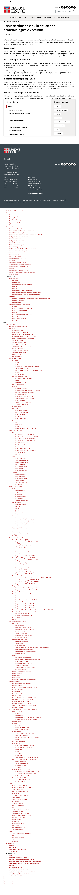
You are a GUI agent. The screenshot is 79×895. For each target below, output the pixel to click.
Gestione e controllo (21, 555)
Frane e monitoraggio (21, 773)
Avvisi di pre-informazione (23, 549)
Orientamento (16, 682)
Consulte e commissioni (16, 221)
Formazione (18, 763)
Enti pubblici (12, 856)
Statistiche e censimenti (19, 346)
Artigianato (15, 830)
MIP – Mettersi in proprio (22, 668)
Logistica (18, 759)
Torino (15, 184)
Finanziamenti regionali (22, 737)
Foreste (14, 389)
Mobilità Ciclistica (17, 692)
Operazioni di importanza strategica (25, 551)
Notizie (59, 106)
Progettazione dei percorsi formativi (25, 658)
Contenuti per (10, 852)
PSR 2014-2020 (20, 403)
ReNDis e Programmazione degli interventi (27, 745)
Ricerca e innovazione (18, 814)
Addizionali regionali (18, 846)
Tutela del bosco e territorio (23, 405)
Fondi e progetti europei (16, 543)
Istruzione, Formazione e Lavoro (18, 628)
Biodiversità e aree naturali (20, 379)
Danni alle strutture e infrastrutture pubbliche (28, 725)
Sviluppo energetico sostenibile (21, 822)
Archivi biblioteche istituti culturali (25, 437)
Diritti (14, 492)
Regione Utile (10, 253)
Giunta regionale (14, 217)
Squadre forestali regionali (23, 787)
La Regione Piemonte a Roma (18, 241)
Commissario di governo (19, 749)
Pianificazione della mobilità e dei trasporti (24, 704)
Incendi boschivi (20, 757)
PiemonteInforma (49, 17)
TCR (13, 848)
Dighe (17, 747)
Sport (14, 460)
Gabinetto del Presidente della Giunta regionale (23, 231)
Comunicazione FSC (21, 603)
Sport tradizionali (20, 468)
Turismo (14, 476)
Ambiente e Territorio (15, 361)
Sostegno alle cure (15, 117)
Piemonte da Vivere (63, 17)
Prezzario (18, 733)
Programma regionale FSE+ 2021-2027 (26, 547)
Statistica (15, 322)
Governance (18, 601)
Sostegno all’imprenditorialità (24, 670)
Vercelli (15, 188)
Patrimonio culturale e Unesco (24, 452)
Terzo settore (19, 516)
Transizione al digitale (18, 838)
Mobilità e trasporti (14, 688)
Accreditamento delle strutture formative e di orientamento (32, 654)
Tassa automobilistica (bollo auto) (22, 842)
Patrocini (12, 269)
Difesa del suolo (17, 739)
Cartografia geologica (21, 769)
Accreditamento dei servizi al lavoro (25, 674)
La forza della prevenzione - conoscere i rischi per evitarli (25, 870)
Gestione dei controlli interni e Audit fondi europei (23, 249)
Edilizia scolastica (17, 680)
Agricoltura (12, 330)
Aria (16, 367)
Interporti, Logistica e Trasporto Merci (23, 706)
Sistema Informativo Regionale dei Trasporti (25, 713)
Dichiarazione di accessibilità (11, 200)
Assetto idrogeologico (21, 743)
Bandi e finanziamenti (15, 257)
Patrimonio (12, 298)
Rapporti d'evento (20, 721)
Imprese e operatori (21, 397)
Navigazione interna (18, 700)
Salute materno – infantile (17, 134)
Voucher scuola (19, 632)
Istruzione (15, 630)
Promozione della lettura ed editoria (25, 454)
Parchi (17, 383)
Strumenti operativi (18, 812)
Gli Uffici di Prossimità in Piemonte (19, 866)
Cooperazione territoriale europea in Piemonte (28, 593)
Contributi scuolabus (18, 715)
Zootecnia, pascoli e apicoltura (21, 352)
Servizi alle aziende (17, 342)
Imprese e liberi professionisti (17, 858)
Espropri (14, 288)
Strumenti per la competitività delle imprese (28, 666)
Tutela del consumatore (22, 504)
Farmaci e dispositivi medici (17, 120)
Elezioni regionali (17, 284)
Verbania (15, 186)
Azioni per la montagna (22, 415)
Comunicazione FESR (21, 575)
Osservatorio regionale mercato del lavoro (24, 686)
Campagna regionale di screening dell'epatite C (22, 868)
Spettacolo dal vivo (21, 456)
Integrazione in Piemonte (22, 620)
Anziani (17, 514)
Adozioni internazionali (19, 531)
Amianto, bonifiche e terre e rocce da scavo (28, 369)
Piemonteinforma (14, 225)
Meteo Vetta (19, 419)
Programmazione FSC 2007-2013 (25, 613)
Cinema (17, 458)
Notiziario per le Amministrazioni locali (23, 292)
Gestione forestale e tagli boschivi (25, 395)
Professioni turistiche (21, 482)
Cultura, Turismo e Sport (16, 433)
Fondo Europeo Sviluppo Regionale (22, 824)
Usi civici (14, 290)
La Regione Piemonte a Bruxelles (18, 237)
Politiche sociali (16, 506)
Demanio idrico (16, 729)
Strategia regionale (20, 462)
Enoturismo (18, 488)
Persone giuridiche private (20, 533)
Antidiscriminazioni (21, 500)
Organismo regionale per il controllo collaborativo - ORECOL (26, 235)
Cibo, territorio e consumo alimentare (23, 336)
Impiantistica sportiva (21, 470)
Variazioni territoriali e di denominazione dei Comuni (27, 296)
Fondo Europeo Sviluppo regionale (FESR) (24, 563)
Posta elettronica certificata (12, 202)
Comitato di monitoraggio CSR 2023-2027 (27, 585)
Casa (13, 535)
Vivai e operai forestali (21, 407)
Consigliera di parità (21, 676)
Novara (15, 182)
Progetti (59, 118)
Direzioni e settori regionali (17, 229)
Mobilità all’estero (20, 652)
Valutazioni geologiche (22, 771)
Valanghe (18, 775)
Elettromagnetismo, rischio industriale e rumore (29, 373)
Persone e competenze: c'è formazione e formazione (24, 872)
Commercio (15, 834)
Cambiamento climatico (19, 387)
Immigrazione (19, 502)
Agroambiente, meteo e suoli (20, 332)
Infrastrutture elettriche (22, 735)
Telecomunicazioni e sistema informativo (27, 765)
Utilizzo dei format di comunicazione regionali (22, 274)
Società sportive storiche (22, 466)
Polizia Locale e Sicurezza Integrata (22, 286)
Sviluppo (11, 816)
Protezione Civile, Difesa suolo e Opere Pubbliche (23, 717)
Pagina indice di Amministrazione (16, 211)
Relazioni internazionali (16, 239)
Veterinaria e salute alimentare (18, 127)
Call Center (12, 261)
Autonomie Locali (14, 280)
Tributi (11, 840)
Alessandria (7, 182)
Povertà (17, 510)
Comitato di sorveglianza (22, 559)
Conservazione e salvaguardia (24, 381)
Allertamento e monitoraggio (23, 755)
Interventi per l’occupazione (23, 664)
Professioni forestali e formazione (25, 399)
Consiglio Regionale (15, 219)
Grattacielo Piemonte (15, 243)
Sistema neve (19, 472)
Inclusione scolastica (21, 644)
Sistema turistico (20, 480)
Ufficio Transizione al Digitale (17, 233)
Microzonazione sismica (22, 783)
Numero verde (32, 180)
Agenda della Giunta (15, 223)
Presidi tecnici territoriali (19, 785)
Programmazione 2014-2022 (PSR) (25, 589)
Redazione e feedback (58, 200)
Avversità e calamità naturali (20, 334)
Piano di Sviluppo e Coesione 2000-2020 (27, 605)
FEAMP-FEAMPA (17, 358)
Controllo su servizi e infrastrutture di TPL (24, 711)
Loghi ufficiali (46, 200)
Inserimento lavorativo (22, 528)
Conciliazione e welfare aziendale (22, 678)
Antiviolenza (19, 498)
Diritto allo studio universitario (24, 642)
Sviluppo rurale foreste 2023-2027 (25, 401)
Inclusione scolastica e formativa (24, 526)
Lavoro (14, 662)
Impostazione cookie (35, 193)
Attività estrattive (17, 828)
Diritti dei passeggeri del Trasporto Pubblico (24, 694)
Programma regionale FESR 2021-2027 (27, 565)
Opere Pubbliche (17, 731)
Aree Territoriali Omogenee (17, 885)
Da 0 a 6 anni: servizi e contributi (24, 636)
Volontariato (19, 761)
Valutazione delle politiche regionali (22, 316)
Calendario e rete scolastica (23, 634)
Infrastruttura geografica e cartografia (26, 431)
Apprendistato (19, 650)
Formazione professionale (19, 646)
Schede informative (62, 110)
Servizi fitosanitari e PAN (19, 344)
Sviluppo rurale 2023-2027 (20, 354)
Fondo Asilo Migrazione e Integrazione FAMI (25, 617)
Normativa (60, 134)
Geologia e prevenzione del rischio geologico (25, 767)
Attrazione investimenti (19, 826)
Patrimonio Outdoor (21, 421)
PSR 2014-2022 (17, 356)
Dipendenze (15, 810)
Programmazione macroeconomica (22, 310)
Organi (8, 213)
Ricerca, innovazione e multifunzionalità (24, 340)
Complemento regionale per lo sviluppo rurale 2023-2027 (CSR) (33, 583)
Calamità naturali (17, 719)
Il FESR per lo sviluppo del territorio (19, 883)
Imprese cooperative (18, 832)
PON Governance (17, 624)
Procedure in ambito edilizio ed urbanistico (27, 779)
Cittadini (11, 854)
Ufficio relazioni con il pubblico (18, 259)
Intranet (24, 202)
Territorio (15, 425)
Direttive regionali (20, 660)
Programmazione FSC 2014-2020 (25, 611)
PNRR (39, 17)
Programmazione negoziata (20, 312)
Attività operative (20, 790)
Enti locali (15, 282)
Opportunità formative (21, 648)
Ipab (16, 518)
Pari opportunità (20, 494)
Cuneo (5, 188)
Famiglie (17, 512)
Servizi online (60, 126)
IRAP (13, 844)
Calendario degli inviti (21, 569)
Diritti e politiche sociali (16, 490)
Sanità (10, 106)
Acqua (17, 365)
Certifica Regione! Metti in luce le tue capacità (22, 881)
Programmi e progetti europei (20, 591)
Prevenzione (13, 124)
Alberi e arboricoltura (21, 391)
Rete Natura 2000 (20, 385)
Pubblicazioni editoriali (63, 122)
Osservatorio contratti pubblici (18, 263)
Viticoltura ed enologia (18, 350)
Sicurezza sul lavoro (15, 131)
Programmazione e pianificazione (25, 753)
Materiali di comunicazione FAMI (24, 622)
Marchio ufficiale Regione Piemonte (19, 272)
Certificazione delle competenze (24, 656)
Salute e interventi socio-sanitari (24, 524)
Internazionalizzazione (18, 836)
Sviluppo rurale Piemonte (19, 581)
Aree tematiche (10, 326)
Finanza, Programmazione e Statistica (20, 306)
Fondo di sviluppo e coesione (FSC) (22, 599)
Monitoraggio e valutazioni (23, 557)
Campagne (12, 874)
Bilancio (14, 314)
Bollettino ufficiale (14, 255)
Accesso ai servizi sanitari (17, 110)
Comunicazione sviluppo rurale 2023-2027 (27, 587)
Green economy (17, 409)
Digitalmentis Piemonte (16, 876)
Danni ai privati (19, 723)
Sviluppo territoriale (18, 820)
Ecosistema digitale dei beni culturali (26, 441)
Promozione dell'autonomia (23, 522)
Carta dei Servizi (14, 276)
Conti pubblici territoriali (19, 320)
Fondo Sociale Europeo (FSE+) (21, 545)
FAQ (58, 130)
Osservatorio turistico (21, 486)
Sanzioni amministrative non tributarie (20, 265)
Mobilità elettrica (17, 702)
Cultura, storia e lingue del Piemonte (26, 443)
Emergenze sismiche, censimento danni (26, 727)
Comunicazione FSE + (21, 553)
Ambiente (15, 363)
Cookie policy (37, 200)
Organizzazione (10, 227)
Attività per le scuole (21, 640)
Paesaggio (15, 423)
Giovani (17, 496)
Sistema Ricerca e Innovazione (21, 818)
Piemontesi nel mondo (22, 445)
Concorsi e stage (14, 247)
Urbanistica (18, 427)
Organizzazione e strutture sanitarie (20, 113)
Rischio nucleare (20, 377)
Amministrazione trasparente (17, 245)
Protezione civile (17, 751)
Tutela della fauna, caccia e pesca (21, 348)
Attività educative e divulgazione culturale (27, 439)
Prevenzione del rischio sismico (21, 777)
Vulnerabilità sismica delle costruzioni (26, 781)
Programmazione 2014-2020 (24, 579)
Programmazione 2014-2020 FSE (25, 561)
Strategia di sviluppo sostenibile (18, 328)
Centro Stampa (16, 304)
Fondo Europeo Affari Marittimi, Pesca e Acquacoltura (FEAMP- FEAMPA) (33, 615)
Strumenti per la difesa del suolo (24, 741)
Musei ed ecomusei (21, 450)
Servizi (33, 17)
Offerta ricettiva (20, 484)
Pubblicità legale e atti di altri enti (18, 267)
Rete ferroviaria (16, 698)
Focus (58, 114)
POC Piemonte (19, 607)
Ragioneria (15, 318)
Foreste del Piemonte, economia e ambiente (28, 393)
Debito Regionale (17, 308)
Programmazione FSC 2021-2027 (25, 609)
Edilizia (17, 429)
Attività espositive (20, 447)
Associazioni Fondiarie (21, 413)
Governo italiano (8, 2)
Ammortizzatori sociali (21, 672)
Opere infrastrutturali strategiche (21, 709)
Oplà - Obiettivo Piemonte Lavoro (19, 879)
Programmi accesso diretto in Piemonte (27, 595)
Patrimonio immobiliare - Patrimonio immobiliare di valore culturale (32, 300)
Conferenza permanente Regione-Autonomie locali (27, 294)
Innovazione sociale (21, 508)
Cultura (14, 435)
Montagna (15, 411)
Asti (5, 184)
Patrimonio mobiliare (18, 302)
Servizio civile (16, 537)
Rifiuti (17, 375)
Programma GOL (17, 684)
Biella (5, 186)
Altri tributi (15, 850)
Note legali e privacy (26, 200)
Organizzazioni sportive (22, 464)
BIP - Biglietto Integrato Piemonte (22, 690)
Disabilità (15, 520)
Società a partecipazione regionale (19, 251)
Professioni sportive (21, 474)
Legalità (14, 541)
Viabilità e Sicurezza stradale (20, 696)
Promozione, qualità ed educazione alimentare (25, 338)
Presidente (12, 215)
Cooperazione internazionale (20, 539)
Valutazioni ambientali (21, 371)
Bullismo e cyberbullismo (22, 638)
